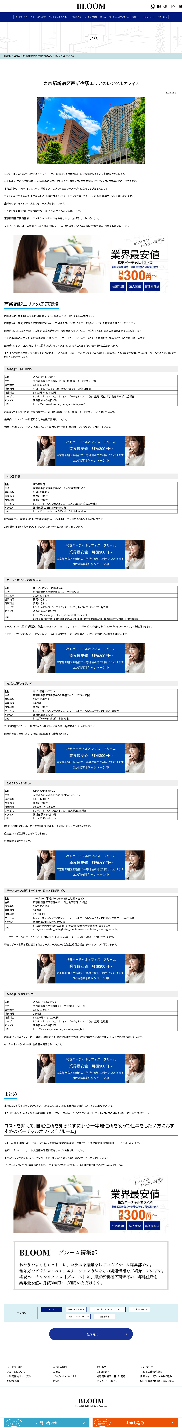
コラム (103, 16)
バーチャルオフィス (76, 1309)
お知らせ (136, 16)
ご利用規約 (103, 1371)
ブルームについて (38, 16)
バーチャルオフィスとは (119, 16)
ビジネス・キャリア (139, 1309)
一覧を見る (91, 1334)
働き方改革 (104, 1316)
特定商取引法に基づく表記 (111, 1376)
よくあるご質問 (90, 16)
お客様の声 (76, 16)
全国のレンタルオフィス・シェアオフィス (108, 1309)
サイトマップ (146, 1367)
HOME (7, 56)
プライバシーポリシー (108, 1381)
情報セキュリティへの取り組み (156, 1376)
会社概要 (102, 1367)
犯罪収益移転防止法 (151, 1371)
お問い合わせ (148, 16)
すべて (52, 1309)
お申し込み (162, 16)
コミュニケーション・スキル (78, 1316)
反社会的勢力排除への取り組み (157, 1381)
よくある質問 (60, 1367)
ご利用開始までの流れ (58, 16)
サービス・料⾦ (21, 16)
